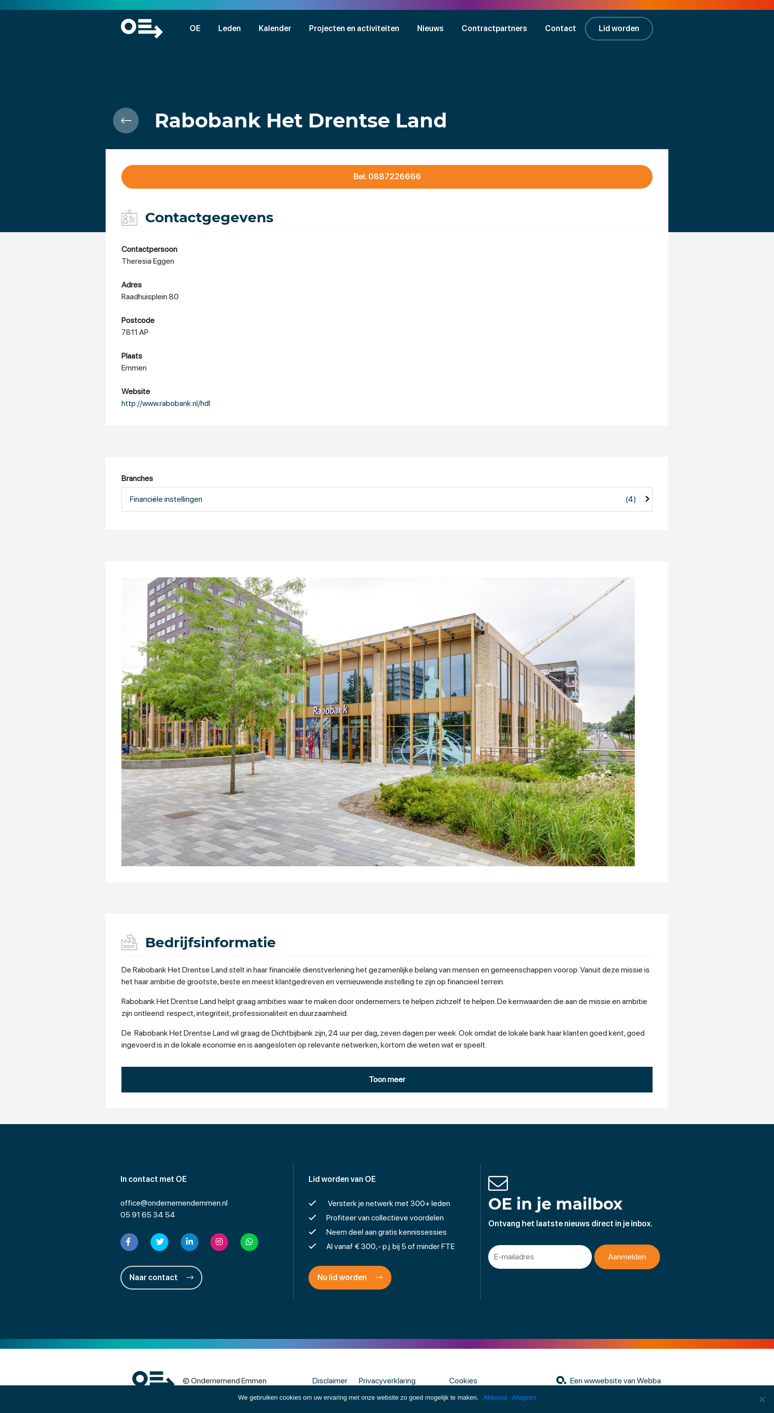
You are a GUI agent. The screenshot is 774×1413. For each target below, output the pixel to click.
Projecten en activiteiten (354, 28)
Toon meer (387, 1079)
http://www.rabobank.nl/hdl (165, 403)
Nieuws (430, 28)
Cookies (463, 1380)
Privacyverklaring (387, 1380)
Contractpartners (494, 28)
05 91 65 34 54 (147, 1214)
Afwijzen (524, 1397)
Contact (560, 28)
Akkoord (495, 1397)
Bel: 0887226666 (387, 176)
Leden (229, 28)
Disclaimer (330, 1380)
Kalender (275, 28)
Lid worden (619, 28)
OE (195, 28)
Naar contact (161, 1277)
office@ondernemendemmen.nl (174, 1203)
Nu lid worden (350, 1277)
